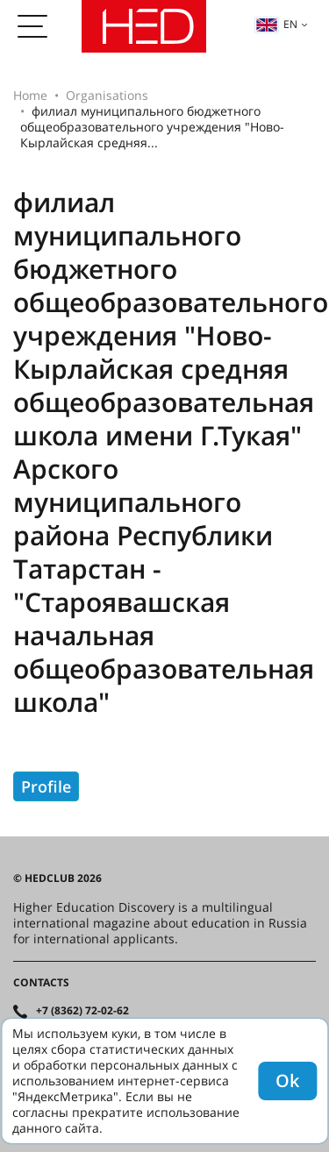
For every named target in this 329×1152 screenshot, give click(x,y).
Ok (287, 1080)
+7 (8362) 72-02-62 (82, 1011)
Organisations (107, 95)
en (276, 24)
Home (30, 95)
